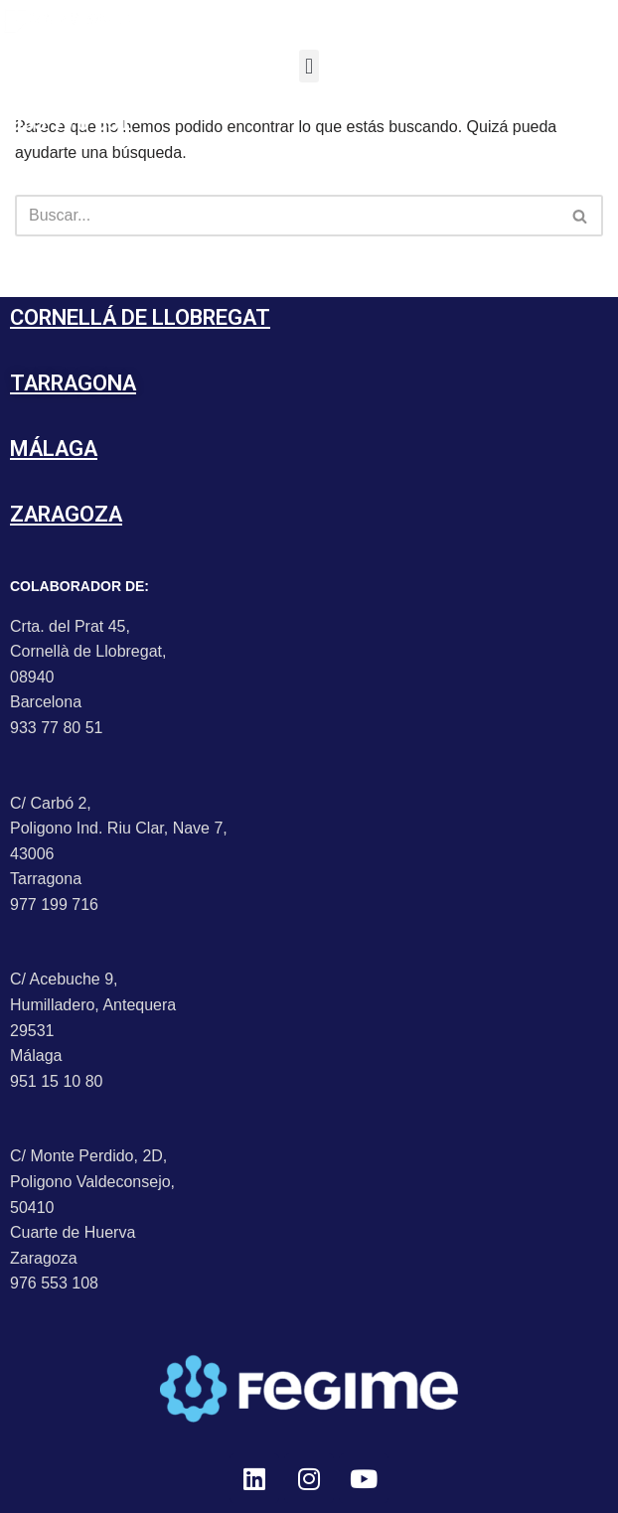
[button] (308, 66)
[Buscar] (286, 215)
